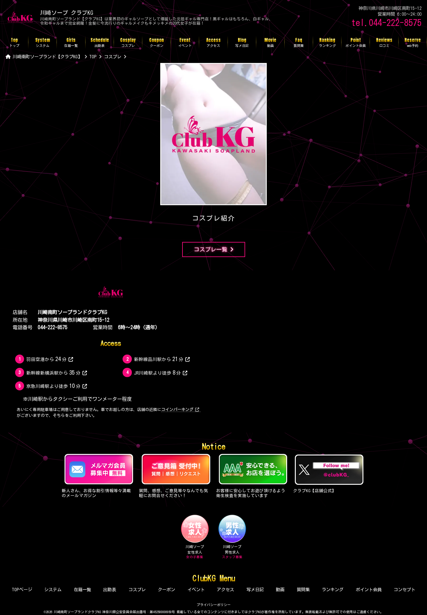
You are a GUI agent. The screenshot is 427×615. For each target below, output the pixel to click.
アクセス (225, 589)
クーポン (166, 589)
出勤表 (109, 589)
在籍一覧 (82, 589)
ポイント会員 (369, 589)
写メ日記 (255, 589)
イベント (196, 589)
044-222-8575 (52, 327)
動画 (280, 589)
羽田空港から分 (49, 359)
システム (52, 589)
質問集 (303, 589)
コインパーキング (180, 410)
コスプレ (137, 589)
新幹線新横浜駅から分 (56, 372)
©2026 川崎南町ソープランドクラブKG (72, 611)
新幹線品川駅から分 (162, 359)
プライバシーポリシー (214, 604)
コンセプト (404, 589)
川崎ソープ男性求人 (232, 537)
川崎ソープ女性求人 (195, 537)
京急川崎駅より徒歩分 (56, 386)
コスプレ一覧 (213, 249)
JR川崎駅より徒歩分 (160, 372)
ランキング (332, 589)
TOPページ (22, 589)
